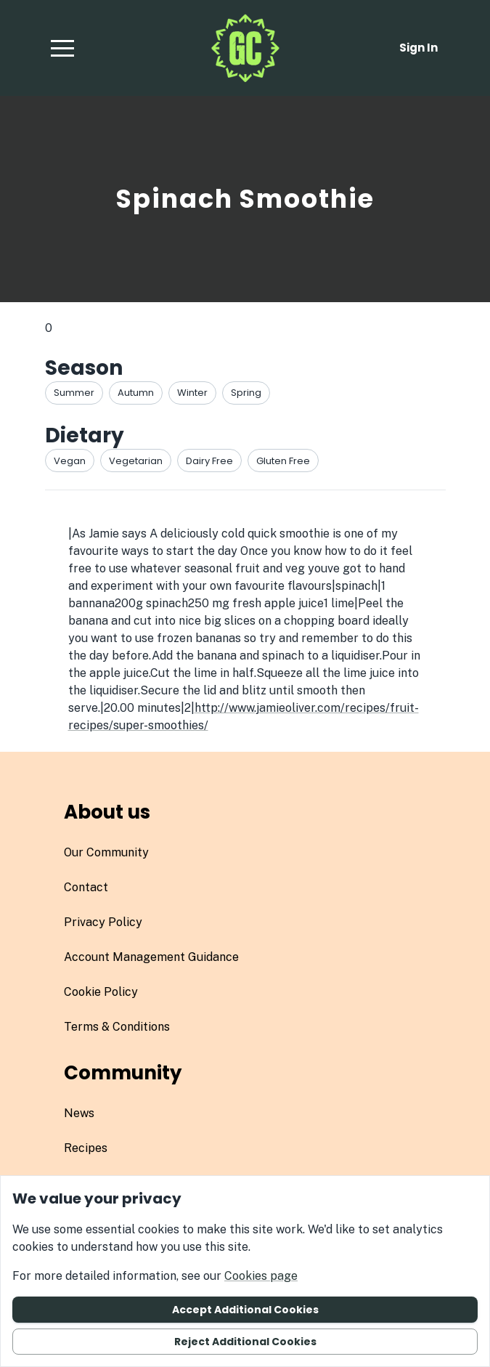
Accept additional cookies (245, 1309)
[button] (62, 48)
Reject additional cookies (245, 1341)
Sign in (418, 47)
